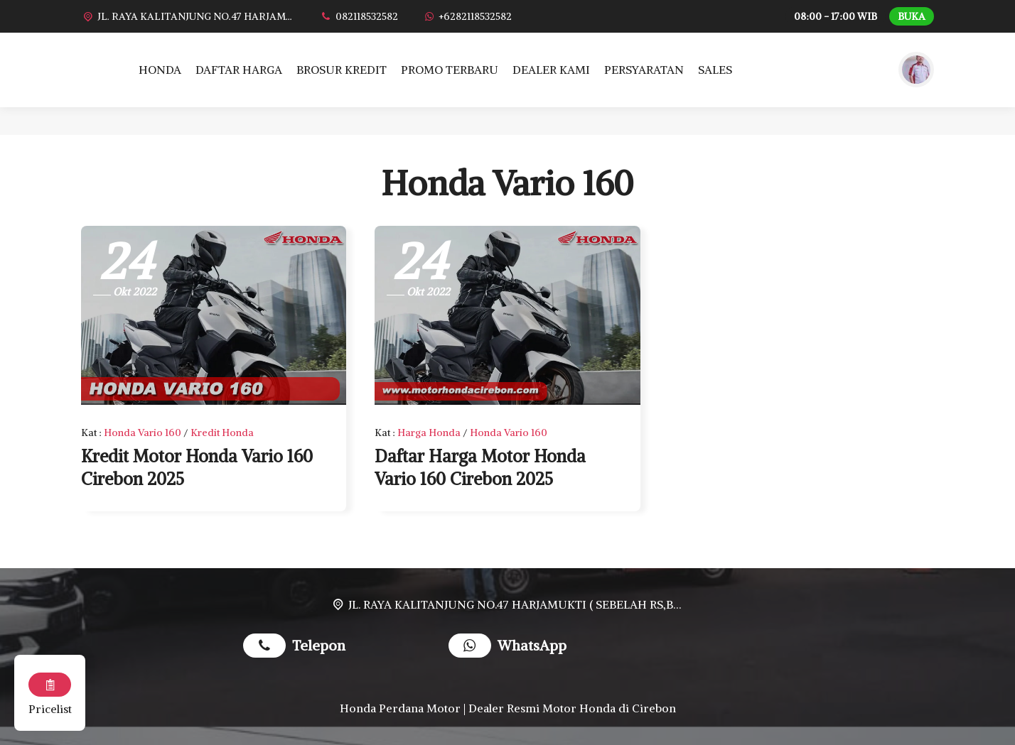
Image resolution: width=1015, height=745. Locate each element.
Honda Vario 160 (142, 432)
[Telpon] (358, 16)
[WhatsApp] (467, 16)
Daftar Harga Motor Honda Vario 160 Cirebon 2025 (480, 467)
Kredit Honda (222, 432)
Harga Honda (429, 432)
